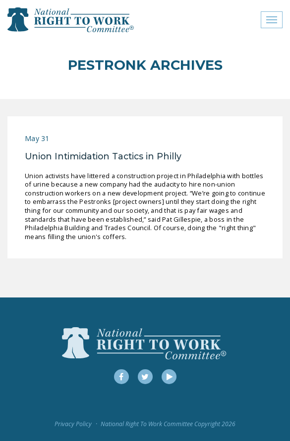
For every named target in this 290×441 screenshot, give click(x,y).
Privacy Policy (73, 424)
